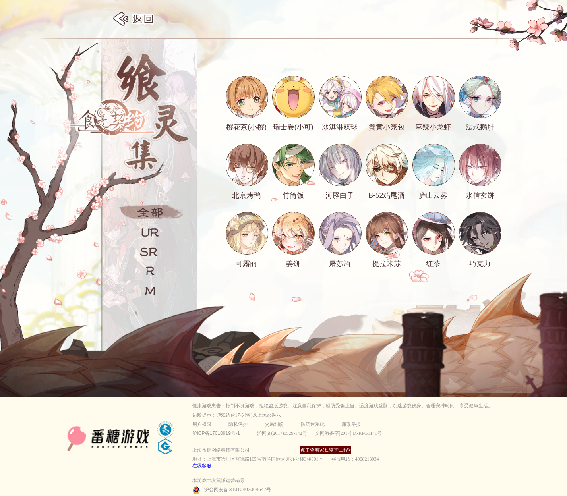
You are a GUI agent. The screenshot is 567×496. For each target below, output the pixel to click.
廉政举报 (351, 424)
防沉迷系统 (313, 424)
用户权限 (201, 424)
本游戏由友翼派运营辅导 (218, 480)
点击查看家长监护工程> (325, 450)
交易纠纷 (274, 424)
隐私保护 (238, 424)
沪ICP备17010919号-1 (216, 433)
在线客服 (201, 466)
